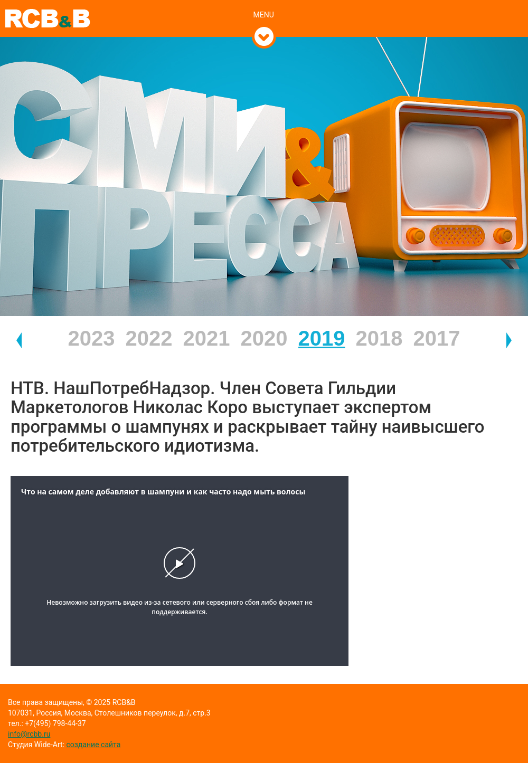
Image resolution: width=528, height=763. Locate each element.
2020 (264, 338)
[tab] (264, 3)
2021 (206, 338)
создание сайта (94, 744)
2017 (436, 338)
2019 (321, 338)
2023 (91, 338)
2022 (149, 338)
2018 (379, 338)
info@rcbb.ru (29, 734)
